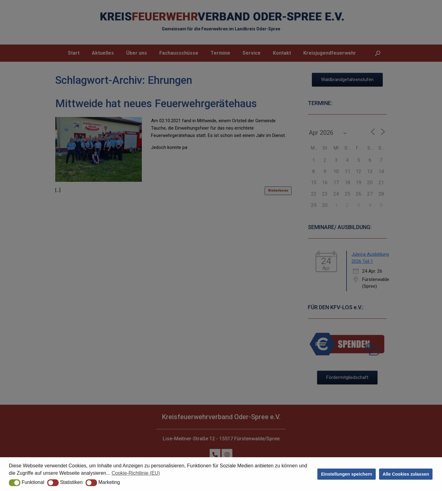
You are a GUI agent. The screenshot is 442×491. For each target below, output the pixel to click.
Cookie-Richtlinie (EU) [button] (136, 473)
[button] (14, 482)
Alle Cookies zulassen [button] (406, 474)
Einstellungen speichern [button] (346, 474)
